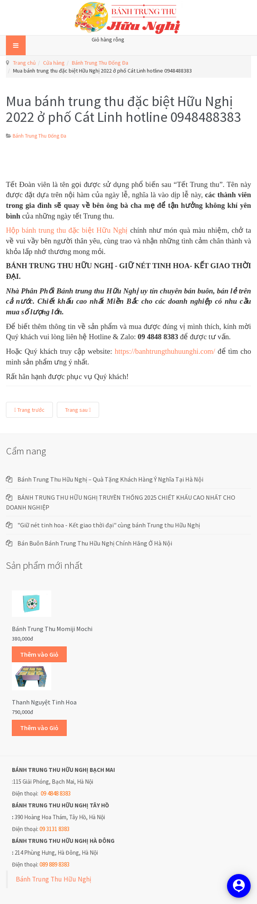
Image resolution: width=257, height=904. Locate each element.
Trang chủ (24, 62)
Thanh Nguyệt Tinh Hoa (44, 702)
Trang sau (78, 409)
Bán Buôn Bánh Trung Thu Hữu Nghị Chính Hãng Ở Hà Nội (94, 543)
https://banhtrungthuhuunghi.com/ (164, 351)
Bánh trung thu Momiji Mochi (52, 629)
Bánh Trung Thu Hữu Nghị (53, 879)
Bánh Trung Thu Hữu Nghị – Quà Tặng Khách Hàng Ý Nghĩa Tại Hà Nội (110, 479)
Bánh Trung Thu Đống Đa (100, 62)
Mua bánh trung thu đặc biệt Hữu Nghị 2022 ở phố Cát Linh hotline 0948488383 (123, 109)
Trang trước (29, 409)
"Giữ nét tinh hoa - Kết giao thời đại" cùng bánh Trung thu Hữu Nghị (108, 525)
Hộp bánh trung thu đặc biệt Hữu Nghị (68, 230)
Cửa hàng (54, 62)
